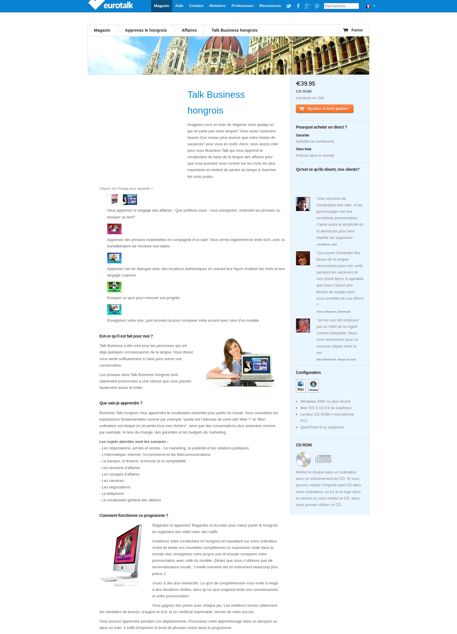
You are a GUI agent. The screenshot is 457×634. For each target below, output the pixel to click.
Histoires (217, 6)
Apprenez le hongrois (146, 30)
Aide (179, 6)
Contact (196, 6)
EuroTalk (111, 6)
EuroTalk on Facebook (298, 6)
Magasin (161, 6)
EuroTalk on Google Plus (307, 6)
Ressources (270, 6)
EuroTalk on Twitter (288, 6)
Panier (357, 30)
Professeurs (242, 6)
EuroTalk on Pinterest (316, 6)
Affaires (189, 30)
